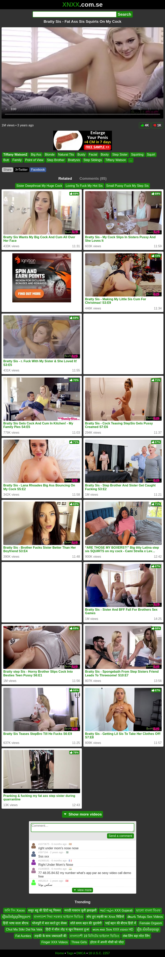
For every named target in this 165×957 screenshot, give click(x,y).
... (130, 160)
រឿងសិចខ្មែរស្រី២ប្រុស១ (16, 916)
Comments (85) (93, 178)
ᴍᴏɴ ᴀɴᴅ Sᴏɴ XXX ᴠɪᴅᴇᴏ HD (113, 929)
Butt (6, 160)
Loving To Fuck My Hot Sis (84, 185)
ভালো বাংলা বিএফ (148, 910)
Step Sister (119, 154)
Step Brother (56, 160)
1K (157, 125)
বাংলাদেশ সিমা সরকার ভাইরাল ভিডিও (58, 916)
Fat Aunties (23, 936)
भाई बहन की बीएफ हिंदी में (120, 923)
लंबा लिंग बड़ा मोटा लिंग (136, 936)
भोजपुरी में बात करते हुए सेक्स (49, 923)
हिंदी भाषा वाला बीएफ (15, 923)
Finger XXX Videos (54, 942)
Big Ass (36, 154)
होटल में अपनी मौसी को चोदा (107, 942)
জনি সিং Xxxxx (15, 910)
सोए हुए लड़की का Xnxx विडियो (105, 916)
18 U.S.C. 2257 (99, 953)
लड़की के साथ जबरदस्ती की (50, 936)
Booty (105, 154)
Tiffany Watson (115, 160)
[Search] (74, 14)
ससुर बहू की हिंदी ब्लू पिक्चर (44, 910)
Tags (70, 953)
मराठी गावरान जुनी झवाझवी (80, 910)
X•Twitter (21, 169)
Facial (93, 154)
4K (145, 125)
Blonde (50, 154)
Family (17, 160)
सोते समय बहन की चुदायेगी (86, 923)
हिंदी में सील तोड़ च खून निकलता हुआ (67, 929)
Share (7, 169)
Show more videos (82, 814)
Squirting (137, 154)
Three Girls (79, 942)
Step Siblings (93, 160)
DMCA (81, 953)
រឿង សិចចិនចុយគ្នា (148, 929)
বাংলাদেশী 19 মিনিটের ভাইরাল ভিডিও (94, 936)
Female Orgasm (151, 923)
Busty (81, 154)
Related (65, 178)
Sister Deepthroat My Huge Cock (39, 185)
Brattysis (74, 160)
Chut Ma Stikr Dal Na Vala (24, 929)
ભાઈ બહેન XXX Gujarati (116, 910)
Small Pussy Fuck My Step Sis (127, 185)
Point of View (34, 160)
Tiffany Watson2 (15, 154)
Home (59, 953)
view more (82, 890)
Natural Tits (66, 154)
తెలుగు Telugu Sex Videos (145, 916)
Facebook (38, 169)
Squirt (151, 154)
